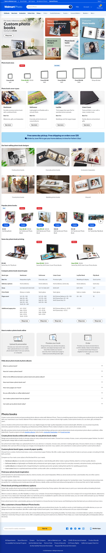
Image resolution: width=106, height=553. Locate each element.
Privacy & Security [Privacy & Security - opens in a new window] (60, 543)
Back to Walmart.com (9, 1)
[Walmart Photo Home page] (13, 7)
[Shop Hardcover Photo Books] (14, 109)
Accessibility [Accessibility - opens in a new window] (9, 543)
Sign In (99, 1)
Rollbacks (6, 13)
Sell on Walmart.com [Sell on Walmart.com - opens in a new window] (54, 540)
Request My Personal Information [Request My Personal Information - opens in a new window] (65, 546)
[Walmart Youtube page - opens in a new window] (79, 528)
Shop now (25, 321)
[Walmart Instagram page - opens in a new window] (83, 528)
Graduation (22, 13)
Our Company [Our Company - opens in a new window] (41, 540)
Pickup (38, 13)
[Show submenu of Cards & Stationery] (60, 13)
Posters (65, 13)
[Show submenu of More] (94, 13)
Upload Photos (53, 1)
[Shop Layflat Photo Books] (66, 109)
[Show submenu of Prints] (47, 13)
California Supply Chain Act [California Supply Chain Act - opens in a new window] (89, 543)
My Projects (32, 1)
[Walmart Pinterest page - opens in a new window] (75, 528)
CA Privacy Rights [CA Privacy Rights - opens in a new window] (73, 543)
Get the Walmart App (35, 543)
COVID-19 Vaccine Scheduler (77, 540)
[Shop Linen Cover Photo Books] (92, 109)
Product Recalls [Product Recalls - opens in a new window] (94, 540)
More (92, 13)
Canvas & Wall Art (75, 13)
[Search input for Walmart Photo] (47, 7)
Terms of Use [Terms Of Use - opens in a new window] (48, 543)
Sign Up (44, 528)
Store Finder (23, 1)
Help (77, 7)
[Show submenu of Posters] (68, 13)
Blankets (85, 13)
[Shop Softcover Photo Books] (40, 109)
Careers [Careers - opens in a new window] (32, 540)
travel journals (65, 432)
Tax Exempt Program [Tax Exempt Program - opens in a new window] (19, 543)
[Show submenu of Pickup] (41, 13)
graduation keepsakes (50, 432)
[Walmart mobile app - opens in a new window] (95, 528)
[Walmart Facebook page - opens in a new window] (67, 528)
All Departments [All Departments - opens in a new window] (10, 540)
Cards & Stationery (55, 13)
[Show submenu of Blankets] (88, 13)
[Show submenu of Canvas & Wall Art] (80, 13)
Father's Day (31, 13)
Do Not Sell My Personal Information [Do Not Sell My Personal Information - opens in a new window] (41, 546)
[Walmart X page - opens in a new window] (71, 528)
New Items (14, 13)
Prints (45, 13)
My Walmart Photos (42, 1)
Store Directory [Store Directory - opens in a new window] (22, 540)
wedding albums (30, 432)
